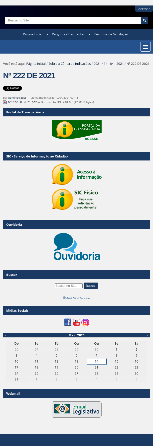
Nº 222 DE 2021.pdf (20, 102)
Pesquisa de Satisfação (111, 34)
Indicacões (83, 63)
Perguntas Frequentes (68, 34)
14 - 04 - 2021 (114, 63)
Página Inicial (32, 34)
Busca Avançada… (76, 297)
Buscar (11, 274)
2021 (97, 63)
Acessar (144, 8)
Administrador (17, 97)
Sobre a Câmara (60, 63)
